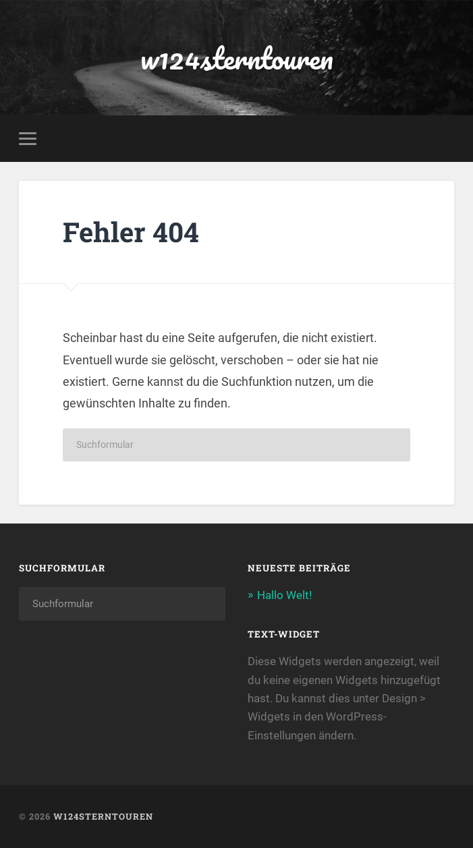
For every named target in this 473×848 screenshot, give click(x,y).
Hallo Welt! (284, 595)
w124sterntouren (236, 58)
